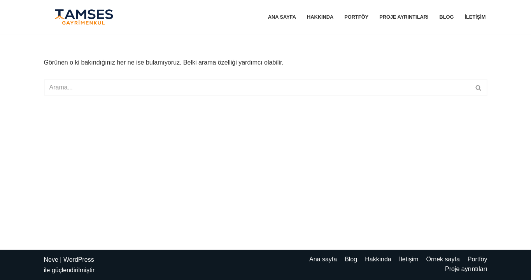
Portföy (356, 17)
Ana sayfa (282, 17)
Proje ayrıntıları (403, 17)
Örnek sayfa (443, 259)
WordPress (78, 259)
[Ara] (257, 87)
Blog (447, 17)
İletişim (474, 17)
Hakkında (320, 17)
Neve (51, 259)
